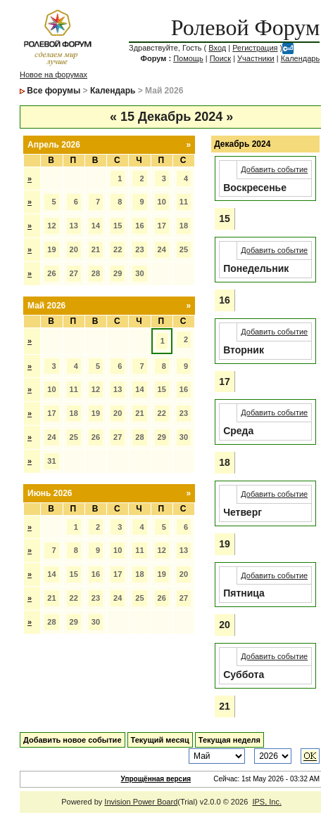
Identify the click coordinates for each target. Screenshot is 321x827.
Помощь (188, 58)
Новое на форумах (53, 74)
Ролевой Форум (245, 27)
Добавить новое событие (72, 740)
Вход (217, 48)
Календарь (300, 58)
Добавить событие (274, 169)
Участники (256, 58)
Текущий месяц (160, 740)
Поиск (220, 58)
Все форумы (53, 91)
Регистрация (254, 48)
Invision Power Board (140, 801)
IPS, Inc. (267, 801)
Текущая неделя (229, 740)
